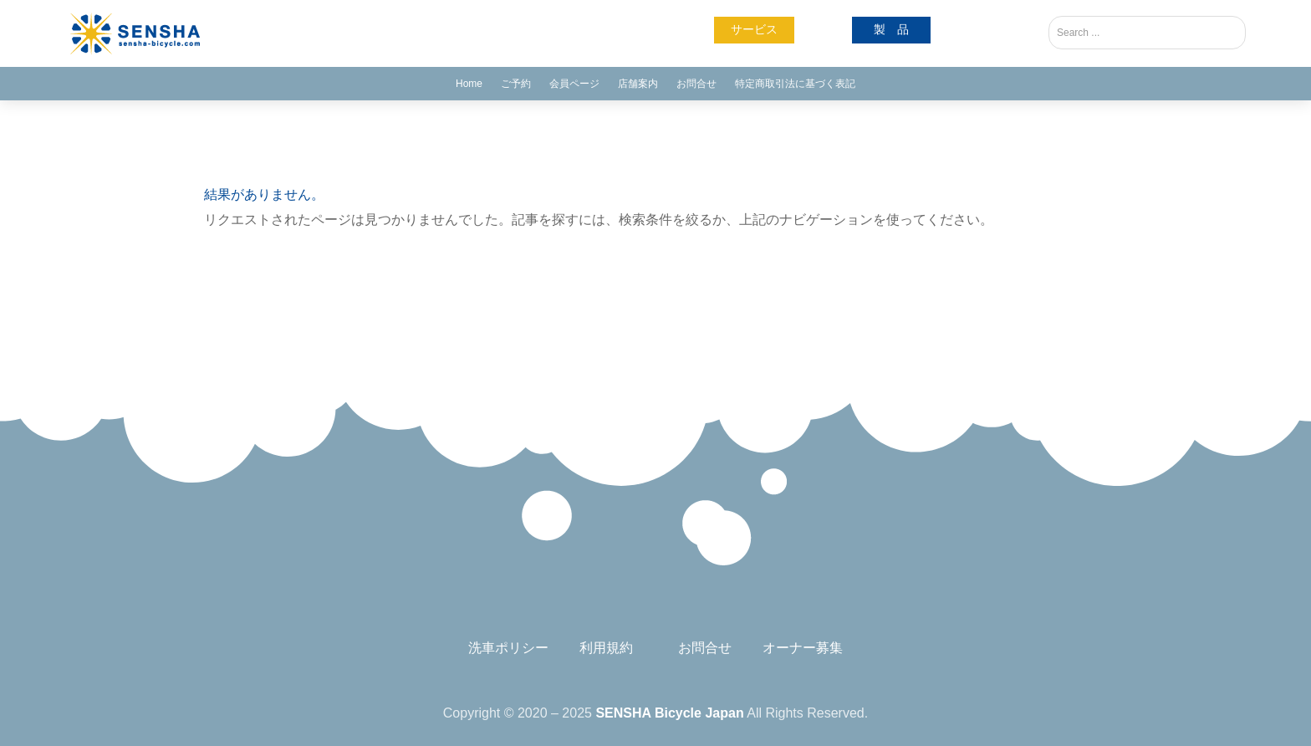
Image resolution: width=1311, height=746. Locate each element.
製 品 (891, 29)
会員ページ (574, 83)
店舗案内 (638, 83)
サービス (754, 29)
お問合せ (696, 83)
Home (469, 83)
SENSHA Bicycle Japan (669, 713)
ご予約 (516, 83)
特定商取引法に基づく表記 (795, 83)
